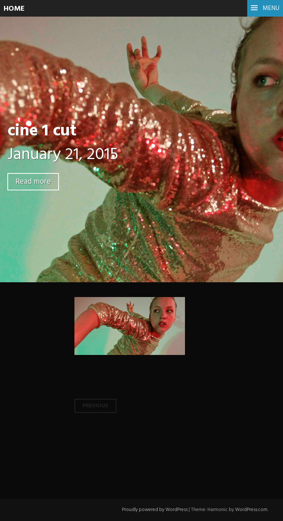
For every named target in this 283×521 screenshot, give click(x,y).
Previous (95, 405)
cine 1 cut (42, 131)
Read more (33, 182)
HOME (14, 9)
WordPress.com (251, 510)
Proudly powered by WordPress (155, 510)
